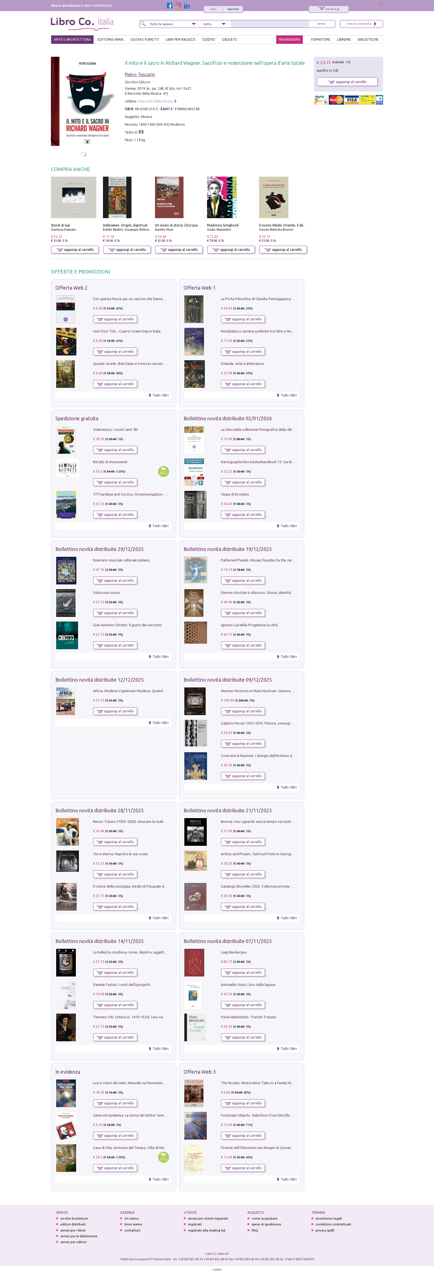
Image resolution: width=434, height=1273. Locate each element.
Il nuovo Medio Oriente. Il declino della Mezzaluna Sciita (303, 225)
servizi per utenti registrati (208, 1218)
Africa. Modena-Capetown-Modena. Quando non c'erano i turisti (145, 691)
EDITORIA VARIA (110, 39)
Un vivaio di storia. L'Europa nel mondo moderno (193, 225)
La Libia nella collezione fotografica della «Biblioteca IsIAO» (268, 429)
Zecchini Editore (137, 82)
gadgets (229, 39)
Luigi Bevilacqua (234, 952)
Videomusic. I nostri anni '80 (115, 429)
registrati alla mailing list (207, 1230)
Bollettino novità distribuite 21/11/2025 (228, 810)
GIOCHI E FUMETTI (144, 39)
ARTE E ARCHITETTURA (72, 39)
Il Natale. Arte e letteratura (242, 363)
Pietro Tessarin (140, 74)
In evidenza (67, 1071)
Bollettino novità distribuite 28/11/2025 (99, 810)
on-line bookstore (74, 1218)
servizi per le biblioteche (78, 1236)
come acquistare (264, 1218)
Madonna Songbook (223, 225)
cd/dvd (208, 39)
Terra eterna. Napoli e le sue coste (120, 854)
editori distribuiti (73, 1224)
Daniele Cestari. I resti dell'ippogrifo (122, 984)
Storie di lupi (60, 225)
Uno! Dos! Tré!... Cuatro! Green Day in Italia (127, 331)
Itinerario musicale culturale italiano (121, 560)
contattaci (132, 1230)
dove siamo (133, 1224)
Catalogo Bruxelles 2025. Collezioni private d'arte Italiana (267, 886)
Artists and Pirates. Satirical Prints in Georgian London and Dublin (273, 854)
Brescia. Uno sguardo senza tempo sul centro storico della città (271, 821)
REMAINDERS (289, 39)
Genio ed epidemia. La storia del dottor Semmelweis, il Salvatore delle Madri (154, 1115)
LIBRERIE (344, 39)
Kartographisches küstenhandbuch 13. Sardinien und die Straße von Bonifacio (283, 462)
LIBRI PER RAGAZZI (180, 39)
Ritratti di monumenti (110, 462)
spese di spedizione (266, 1224)
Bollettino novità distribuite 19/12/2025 (228, 549)
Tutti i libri (161, 395)
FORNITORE (320, 39)
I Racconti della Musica (155, 101)
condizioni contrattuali (333, 1224)
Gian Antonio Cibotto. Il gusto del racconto (127, 625)
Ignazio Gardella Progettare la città (249, 625)
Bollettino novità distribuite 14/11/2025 (99, 941)
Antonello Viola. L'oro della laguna (248, 984)
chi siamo (131, 1218)
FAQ (255, 1230)
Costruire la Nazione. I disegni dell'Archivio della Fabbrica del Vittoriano (278, 755)
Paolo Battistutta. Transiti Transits (248, 1017)
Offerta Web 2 (71, 287)
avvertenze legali (329, 1218)
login (213, 9)
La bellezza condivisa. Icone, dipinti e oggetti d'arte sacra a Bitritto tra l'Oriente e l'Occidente (167, 952)
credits (217, 1269)
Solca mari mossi (106, 592)
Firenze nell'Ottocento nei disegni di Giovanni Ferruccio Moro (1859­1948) (279, 1148)
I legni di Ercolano (235, 494)
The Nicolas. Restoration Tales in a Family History (260, 1083)
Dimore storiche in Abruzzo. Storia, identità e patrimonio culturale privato (280, 592)
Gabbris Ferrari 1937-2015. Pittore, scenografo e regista (266, 723)
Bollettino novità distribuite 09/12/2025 (228, 679)
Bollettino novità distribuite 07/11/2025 (228, 941)
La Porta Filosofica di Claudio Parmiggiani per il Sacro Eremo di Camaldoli (280, 299)
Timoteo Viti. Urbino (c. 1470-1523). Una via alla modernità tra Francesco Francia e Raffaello (167, 1017)
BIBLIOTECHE (368, 39)
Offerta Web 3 (200, 1071)
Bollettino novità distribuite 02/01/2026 (228, 418)
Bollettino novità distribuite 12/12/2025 (99, 679)
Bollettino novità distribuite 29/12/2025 (99, 549)
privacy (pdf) (325, 1230)
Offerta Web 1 (200, 287)
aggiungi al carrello (75, 249)
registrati (233, 9)
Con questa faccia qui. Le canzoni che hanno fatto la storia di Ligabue (148, 299)
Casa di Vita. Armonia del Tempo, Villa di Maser (131, 1148)
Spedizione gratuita (76, 418)
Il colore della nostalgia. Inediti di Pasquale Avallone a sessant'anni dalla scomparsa (159, 886)
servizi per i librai (73, 1230)
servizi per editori (73, 1242)
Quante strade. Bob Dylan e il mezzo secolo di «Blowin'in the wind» (146, 363)
